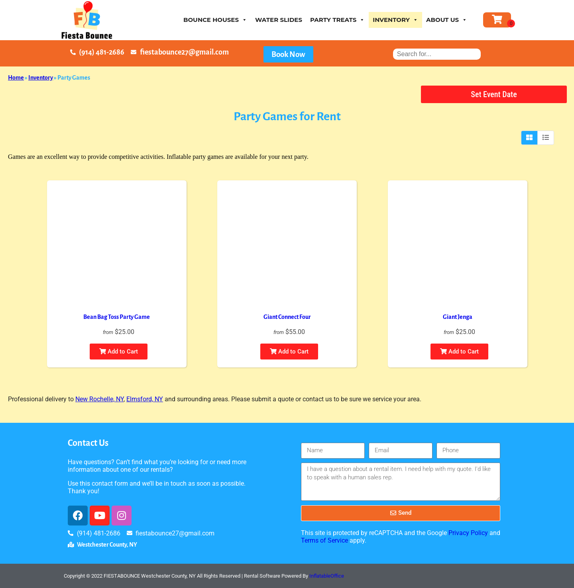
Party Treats (337, 19)
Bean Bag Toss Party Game (116, 317)
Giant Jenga (457, 317)
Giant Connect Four (287, 317)
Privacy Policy (468, 533)
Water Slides (278, 19)
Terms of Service (324, 540)
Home (16, 77)
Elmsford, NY (144, 399)
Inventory (395, 19)
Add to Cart (118, 351)
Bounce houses (215, 19)
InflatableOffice (326, 576)
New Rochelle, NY (99, 399)
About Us (446, 19)
